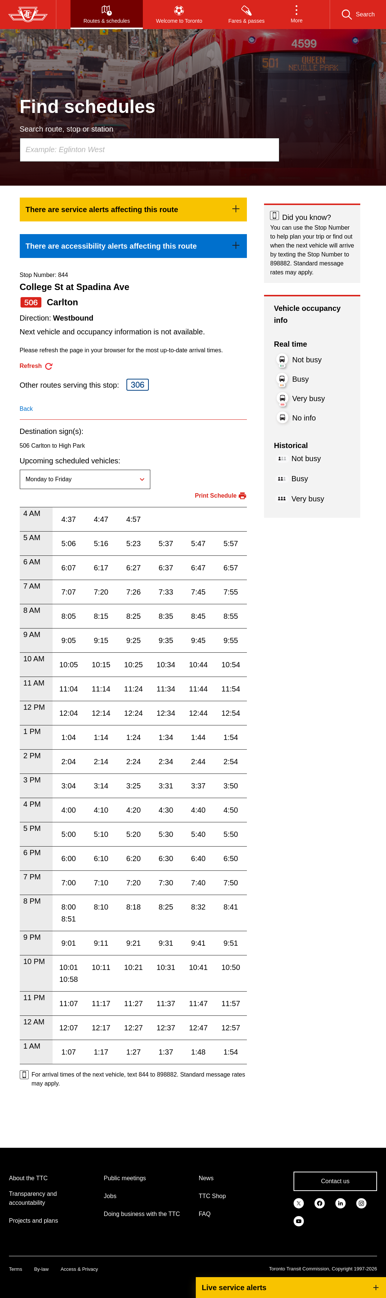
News (206, 1178)
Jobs (110, 1196)
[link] (133, 209)
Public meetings (125, 1178)
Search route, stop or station (66, 129)
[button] (296, 14)
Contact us (335, 1181)
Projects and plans (33, 1220)
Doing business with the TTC (142, 1214)
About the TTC (28, 1178)
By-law (41, 1269)
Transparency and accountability (33, 1198)
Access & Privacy (79, 1269)
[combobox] (149, 150)
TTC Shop (212, 1196)
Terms (15, 1269)
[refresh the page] (37, 366)
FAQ (205, 1214)
